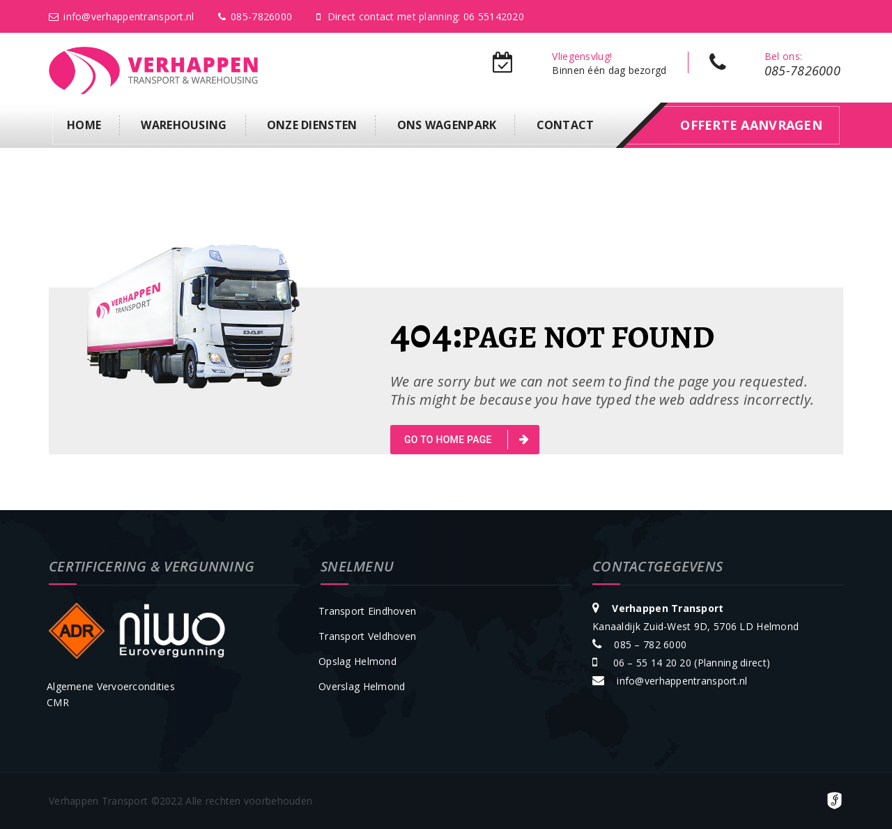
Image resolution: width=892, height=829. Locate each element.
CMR (58, 702)
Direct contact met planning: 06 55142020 (420, 16)
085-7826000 (255, 16)
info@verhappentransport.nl (121, 16)
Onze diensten (312, 125)
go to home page (466, 439)
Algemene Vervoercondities (111, 686)
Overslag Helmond (361, 686)
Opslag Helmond (357, 661)
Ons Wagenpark (447, 125)
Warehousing (183, 125)
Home (84, 125)
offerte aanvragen (751, 125)
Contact (565, 125)
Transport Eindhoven (367, 611)
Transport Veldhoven (367, 636)
